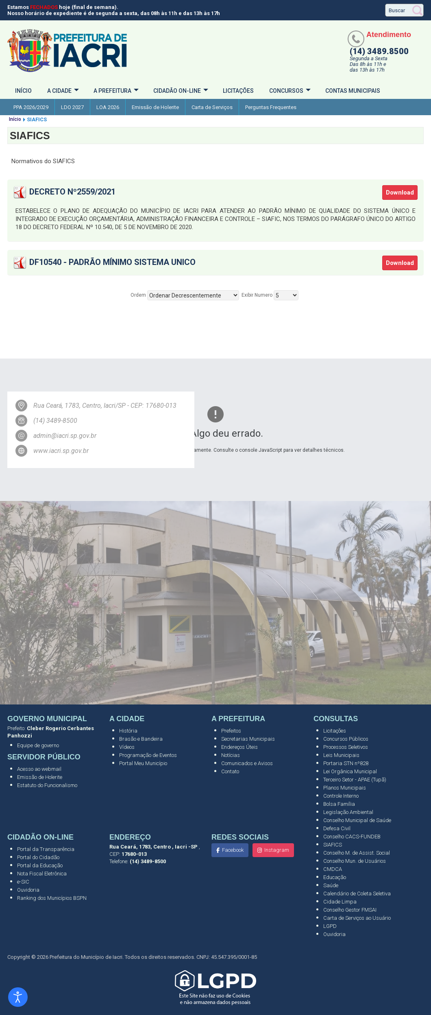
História (128, 731)
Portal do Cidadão (38, 857)
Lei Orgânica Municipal (350, 771)
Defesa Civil (336, 828)
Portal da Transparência (45, 849)
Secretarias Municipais (248, 739)
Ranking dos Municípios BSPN (52, 898)
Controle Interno (341, 796)
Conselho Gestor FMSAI (350, 910)
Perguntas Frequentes (270, 107)
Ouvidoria (28, 890)
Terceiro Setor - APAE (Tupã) (354, 780)
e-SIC (23, 882)
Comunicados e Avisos (247, 763)
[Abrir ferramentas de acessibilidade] (18, 997)
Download (400, 192)
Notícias (230, 755)
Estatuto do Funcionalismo (47, 785)
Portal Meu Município (143, 763)
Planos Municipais (344, 788)
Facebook (230, 850)
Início (23, 91)
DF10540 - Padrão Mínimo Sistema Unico (112, 262)
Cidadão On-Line (177, 91)
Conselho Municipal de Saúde (357, 820)
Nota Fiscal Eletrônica (42, 874)
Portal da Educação (40, 865)
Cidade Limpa (340, 902)
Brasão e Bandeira (141, 739)
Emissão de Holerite (155, 107)
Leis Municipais (341, 755)
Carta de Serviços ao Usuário (357, 918)
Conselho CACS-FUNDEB (352, 836)
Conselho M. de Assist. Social (356, 853)
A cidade (59, 91)
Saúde (330, 885)
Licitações (238, 91)
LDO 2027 (72, 107)
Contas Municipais (352, 91)
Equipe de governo (38, 745)
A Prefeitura (112, 91)
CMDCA (332, 869)
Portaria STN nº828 (345, 763)
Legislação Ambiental (348, 812)
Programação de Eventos (148, 755)
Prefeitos (231, 731)
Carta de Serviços (212, 107)
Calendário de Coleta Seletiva (357, 893)
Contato (230, 771)
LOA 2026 (107, 107)
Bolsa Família (339, 804)
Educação (334, 877)
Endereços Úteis (239, 747)
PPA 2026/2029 (30, 107)
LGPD (330, 926)
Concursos (286, 91)
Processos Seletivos (345, 747)
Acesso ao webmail (39, 769)
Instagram (273, 850)
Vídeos (127, 747)
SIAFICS (332, 845)
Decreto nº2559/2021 (72, 192)
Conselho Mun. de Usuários (354, 861)
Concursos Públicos (345, 739)
